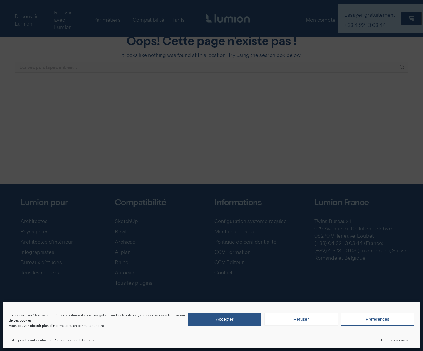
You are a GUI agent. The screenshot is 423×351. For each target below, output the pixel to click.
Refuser (301, 319)
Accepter (224, 319)
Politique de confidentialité (30, 340)
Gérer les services (394, 340)
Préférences (378, 319)
